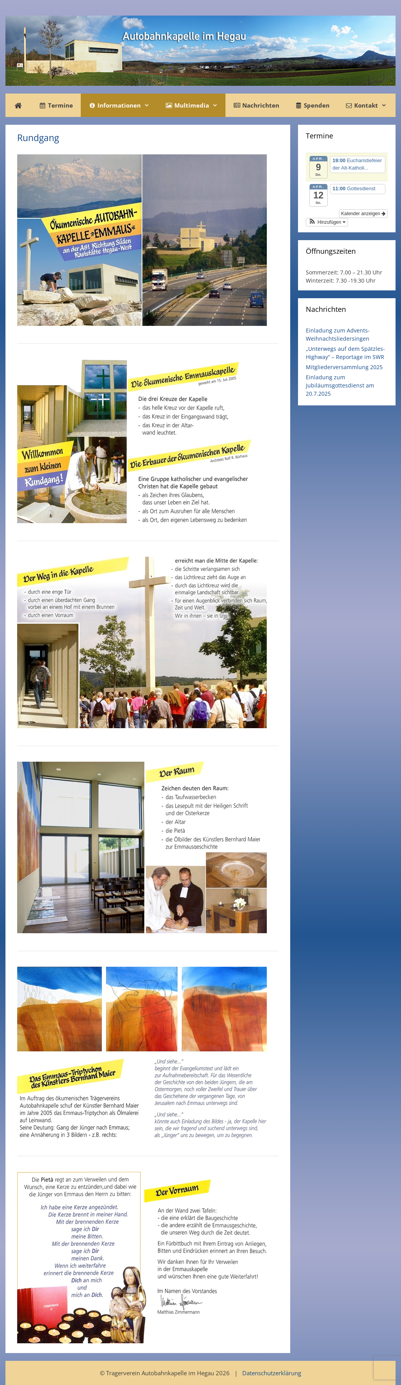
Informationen (123, 105)
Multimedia (195, 105)
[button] (327, 222)
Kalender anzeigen (363, 213)
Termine (56, 105)
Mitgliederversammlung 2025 (344, 367)
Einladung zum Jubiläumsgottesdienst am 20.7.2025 (340, 385)
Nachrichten (256, 105)
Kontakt (369, 105)
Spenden (312, 105)
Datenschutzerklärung (271, 1373)
